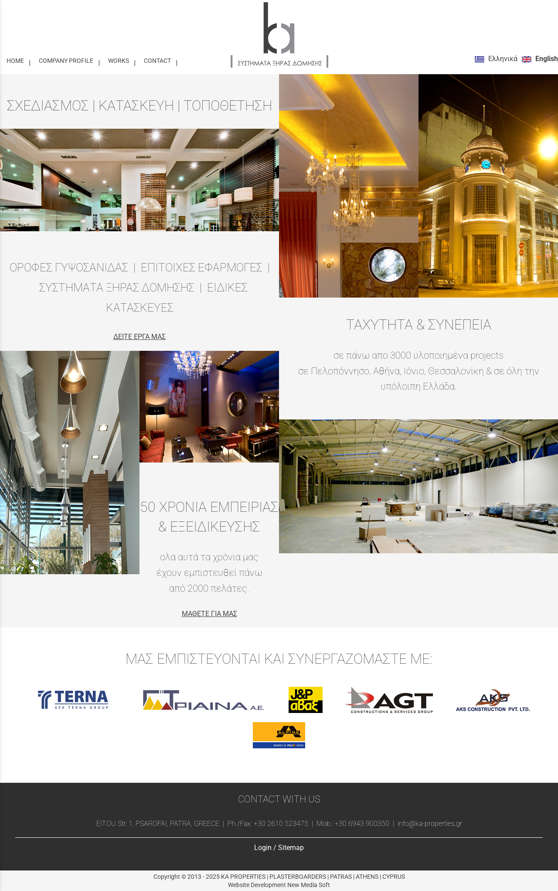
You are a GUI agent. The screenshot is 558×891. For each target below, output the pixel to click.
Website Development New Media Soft (279, 884)
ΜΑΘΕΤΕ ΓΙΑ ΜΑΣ (209, 614)
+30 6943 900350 (362, 823)
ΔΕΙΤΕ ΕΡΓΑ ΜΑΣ (139, 336)
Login (263, 847)
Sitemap (291, 847)
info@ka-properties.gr (429, 823)
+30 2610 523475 (281, 823)
